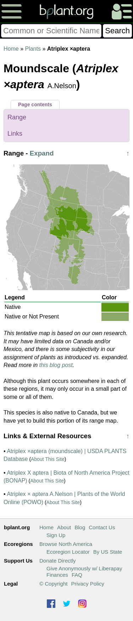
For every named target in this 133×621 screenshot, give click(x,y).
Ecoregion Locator (68, 552)
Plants (32, 49)
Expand (42, 153)
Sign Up (55, 535)
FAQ (77, 575)
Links (14, 133)
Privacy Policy (87, 584)
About (64, 527)
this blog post (56, 365)
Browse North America (65, 544)
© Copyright (53, 584)
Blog (79, 527)
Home (11, 49)
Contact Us (102, 527)
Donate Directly (57, 561)
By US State (107, 552)
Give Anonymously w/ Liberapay (84, 568)
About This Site (48, 459)
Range (16, 117)
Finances (57, 575)
